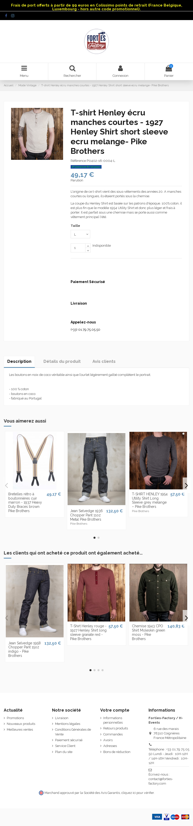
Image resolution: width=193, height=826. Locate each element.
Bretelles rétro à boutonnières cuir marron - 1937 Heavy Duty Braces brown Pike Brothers (25, 502)
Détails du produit (62, 361)
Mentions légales (67, 724)
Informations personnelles (113, 720)
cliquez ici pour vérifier (137, 793)
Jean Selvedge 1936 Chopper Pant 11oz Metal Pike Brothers (86, 515)
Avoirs (108, 740)
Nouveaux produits (21, 724)
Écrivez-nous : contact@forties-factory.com (161, 779)
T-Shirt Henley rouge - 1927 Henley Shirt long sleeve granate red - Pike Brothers (88, 632)
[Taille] (80, 234)
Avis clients (104, 361)
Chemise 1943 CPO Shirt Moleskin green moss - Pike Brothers (148, 632)
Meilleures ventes (20, 729)
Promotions (15, 718)
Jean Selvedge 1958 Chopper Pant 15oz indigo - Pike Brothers (24, 649)
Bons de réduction (116, 752)
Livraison (61, 718)
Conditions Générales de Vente (73, 732)
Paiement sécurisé (68, 740)
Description (19, 361)
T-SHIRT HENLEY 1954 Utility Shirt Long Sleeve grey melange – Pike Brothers (150, 500)
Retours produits (115, 728)
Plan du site (63, 752)
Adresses (110, 746)
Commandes (113, 734)
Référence (78, 161)
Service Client (65, 746)
